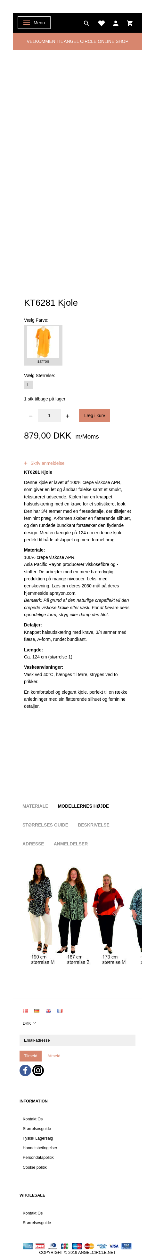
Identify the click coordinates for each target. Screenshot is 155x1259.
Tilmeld (30, 1055)
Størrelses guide (45, 824)
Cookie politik (35, 1167)
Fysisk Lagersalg (38, 1138)
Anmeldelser (71, 843)
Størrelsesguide (37, 1128)
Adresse (33, 843)
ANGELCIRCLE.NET (97, 1252)
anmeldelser (73, 456)
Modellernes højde (83, 806)
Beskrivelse (94, 824)
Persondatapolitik (38, 1157)
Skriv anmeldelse (47, 463)
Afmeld (53, 1055)
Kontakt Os (33, 1119)
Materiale (35, 806)
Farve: (36, 320)
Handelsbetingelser (40, 1148)
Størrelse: (39, 375)
